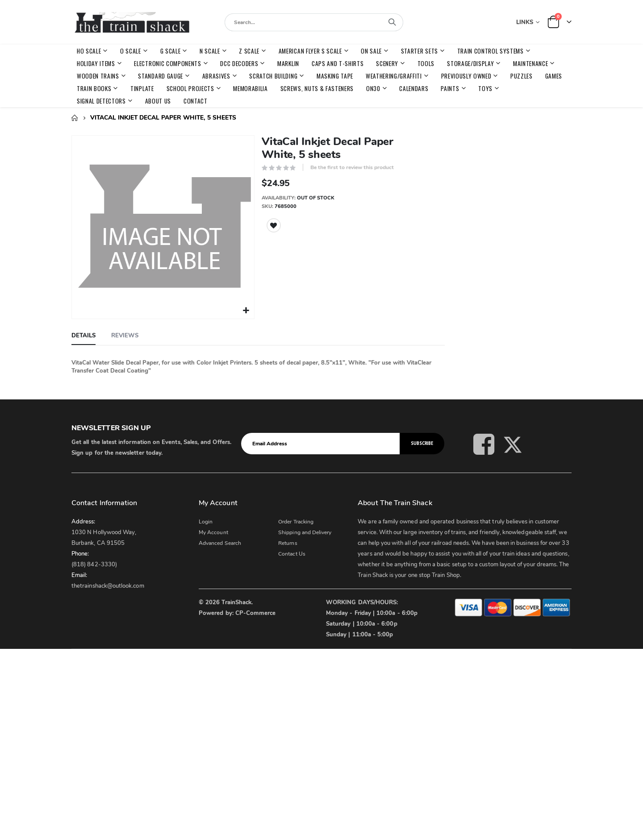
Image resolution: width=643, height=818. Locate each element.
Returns (287, 541)
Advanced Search (220, 541)
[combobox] (314, 22)
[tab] (83, 335)
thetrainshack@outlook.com (107, 585)
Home (74, 117)
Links (524, 22)
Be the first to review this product (352, 167)
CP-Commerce (255, 612)
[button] (246, 309)
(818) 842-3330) (94, 563)
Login (206, 520)
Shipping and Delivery (304, 531)
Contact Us (291, 552)
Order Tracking (295, 520)
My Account (213, 531)
